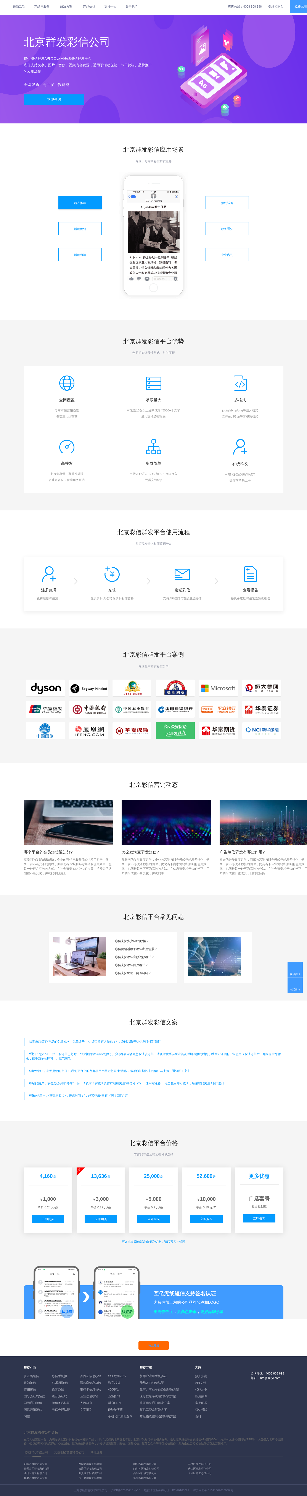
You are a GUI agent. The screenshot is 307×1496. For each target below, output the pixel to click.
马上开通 (153, 1345)
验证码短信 (31, 1376)
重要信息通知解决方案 (155, 1403)
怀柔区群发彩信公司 (35, 1478)
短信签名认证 (61, 1403)
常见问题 (201, 1403)
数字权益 (114, 1382)
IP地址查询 (115, 1409)
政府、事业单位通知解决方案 (159, 1389)
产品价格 (89, 6)
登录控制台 (275, 6)
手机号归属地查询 (120, 1416)
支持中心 (110, 6)
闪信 (27, 1416)
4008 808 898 (252, 6)
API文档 (200, 1382)
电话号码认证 (61, 1409)
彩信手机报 (59, 1376)
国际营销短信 (33, 1409)
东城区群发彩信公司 (35, 1463)
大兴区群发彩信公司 (199, 1473)
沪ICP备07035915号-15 (125, 1490)
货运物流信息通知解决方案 (158, 1416)
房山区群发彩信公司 (199, 1468)
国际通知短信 (33, 1403)
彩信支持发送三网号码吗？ (133, 973)
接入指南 (201, 1376)
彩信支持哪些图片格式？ (131, 965)
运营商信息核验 (90, 1382)
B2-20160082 (180, 1490)
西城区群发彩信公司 (90, 1463)
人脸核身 (86, 1403)
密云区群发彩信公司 (90, 1478)
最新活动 (19, 6)
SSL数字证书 (117, 1376)
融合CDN (114, 1403)
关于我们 (131, 6)
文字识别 (86, 1409)
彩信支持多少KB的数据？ (132, 941)
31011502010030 (219, 1490)
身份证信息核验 (90, 1376)
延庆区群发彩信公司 (145, 1478)
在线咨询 (295, 974)
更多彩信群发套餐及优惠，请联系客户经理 (153, 1241)
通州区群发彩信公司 (35, 1473)
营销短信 (30, 1389)
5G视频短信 (60, 1382)
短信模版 (201, 1409)
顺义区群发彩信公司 (90, 1473)
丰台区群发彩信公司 (199, 1463)
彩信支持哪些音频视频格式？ (134, 957)
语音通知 (58, 1389)
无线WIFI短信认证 (152, 1382)
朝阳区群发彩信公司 (145, 1463)
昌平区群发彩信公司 (145, 1473)
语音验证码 (59, 1396)
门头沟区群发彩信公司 (146, 1468)
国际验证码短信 (34, 1396)
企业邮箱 (114, 1396)
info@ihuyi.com (270, 1378)
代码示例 (201, 1389)
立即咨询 (54, 99)
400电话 (113, 1389)
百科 (198, 1416)
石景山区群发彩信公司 (37, 1468)
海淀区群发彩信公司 (90, 1468)
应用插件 (201, 1396)
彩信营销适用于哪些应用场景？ (136, 949)
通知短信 (30, 1382)
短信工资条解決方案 (153, 1409)
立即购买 (48, 1219)
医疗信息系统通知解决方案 (158, 1396)
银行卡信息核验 (90, 1389)
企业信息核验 (89, 1396)
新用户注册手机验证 (153, 1376)
